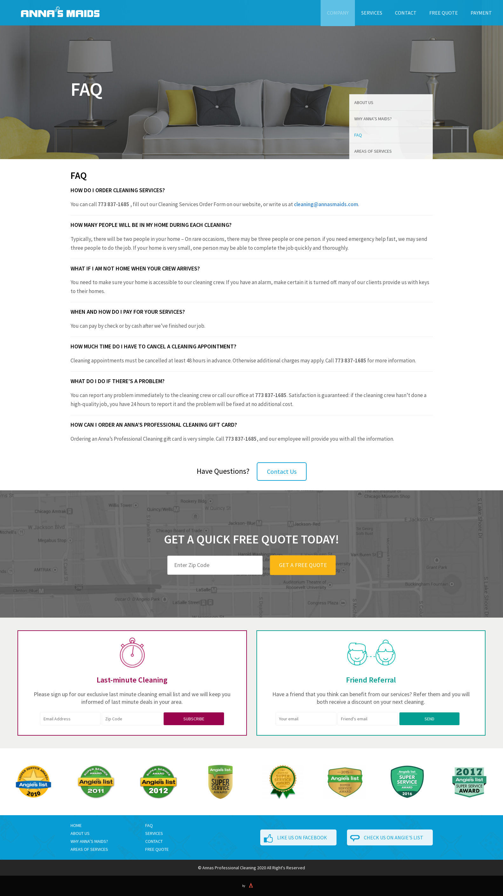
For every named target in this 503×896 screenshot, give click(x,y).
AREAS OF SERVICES (89, 849)
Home (76, 825)
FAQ (358, 135)
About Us (363, 102)
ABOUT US (80, 833)
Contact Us (281, 471)
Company (338, 13)
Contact (406, 13)
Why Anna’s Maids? (373, 119)
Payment (481, 13)
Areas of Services (373, 151)
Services (371, 13)
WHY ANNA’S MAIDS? (89, 841)
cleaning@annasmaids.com (326, 204)
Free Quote (443, 13)
